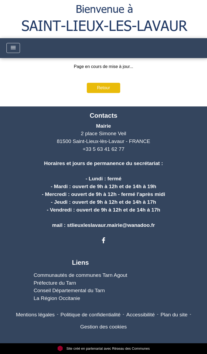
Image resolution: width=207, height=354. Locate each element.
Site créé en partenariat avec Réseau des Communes (103, 348)
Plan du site (173, 314)
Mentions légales (35, 314)
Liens (80, 262)
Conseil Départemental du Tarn (69, 290)
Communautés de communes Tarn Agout (80, 275)
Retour (103, 87)
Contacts (104, 115)
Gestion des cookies (103, 327)
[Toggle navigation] (13, 48)
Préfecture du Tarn (55, 283)
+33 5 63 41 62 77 (103, 149)
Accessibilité (140, 314)
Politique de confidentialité (90, 314)
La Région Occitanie (57, 298)
